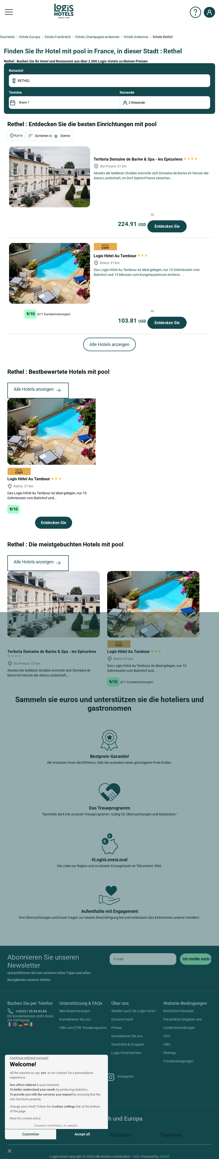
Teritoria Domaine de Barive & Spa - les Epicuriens (146, 159)
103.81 (132, 320)
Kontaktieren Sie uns (74, 1019)
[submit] (196, 959)
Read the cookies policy (25, 1118)
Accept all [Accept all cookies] (82, 1134)
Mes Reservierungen (74, 1011)
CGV (166, 1036)
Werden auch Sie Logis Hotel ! (133, 1011)
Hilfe (166, 1044)
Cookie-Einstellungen (179, 1028)
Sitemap (169, 1053)
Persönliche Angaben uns (182, 1019)
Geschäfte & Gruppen (127, 1044)
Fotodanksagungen (178, 1061)
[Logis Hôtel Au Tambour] (49, 273)
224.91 (132, 224)
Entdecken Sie (167, 226)
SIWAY (164, 1157)
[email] (143, 959)
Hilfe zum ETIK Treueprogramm (83, 1028)
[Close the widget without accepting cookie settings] (29, 1057)
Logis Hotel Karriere (126, 1053)
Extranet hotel (122, 1019)
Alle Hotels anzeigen (109, 344)
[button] (9, 1151)
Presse (116, 1028)
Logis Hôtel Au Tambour (121, 256)
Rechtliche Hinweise (178, 1011)
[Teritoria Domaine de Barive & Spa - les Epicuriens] (49, 176)
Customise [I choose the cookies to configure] (30, 1134)
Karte (16, 135)
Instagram (119, 1077)
